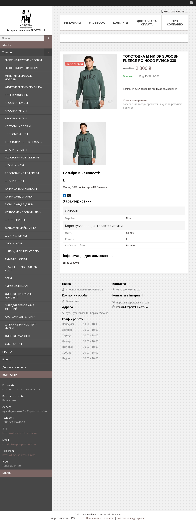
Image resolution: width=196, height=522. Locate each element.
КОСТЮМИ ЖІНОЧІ (16, 134)
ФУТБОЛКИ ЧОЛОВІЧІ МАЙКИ (23, 212)
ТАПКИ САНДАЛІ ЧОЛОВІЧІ (21, 188)
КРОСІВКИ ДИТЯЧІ (16, 118)
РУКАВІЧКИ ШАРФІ (16, 286)
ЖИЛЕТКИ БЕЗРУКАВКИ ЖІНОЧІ (24, 87)
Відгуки (7, 359)
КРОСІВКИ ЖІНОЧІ (16, 110)
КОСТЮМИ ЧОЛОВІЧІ (18, 126)
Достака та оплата (14, 367)
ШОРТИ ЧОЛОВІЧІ (16, 220)
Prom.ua (116, 514)
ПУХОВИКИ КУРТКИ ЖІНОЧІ (22, 68)
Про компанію (175, 22)
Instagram (72, 22)
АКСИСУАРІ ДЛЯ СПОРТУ (20, 316)
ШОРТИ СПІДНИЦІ (16, 235)
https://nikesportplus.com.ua (19, 433)
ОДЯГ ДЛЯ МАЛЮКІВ (17, 336)
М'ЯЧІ (8, 278)
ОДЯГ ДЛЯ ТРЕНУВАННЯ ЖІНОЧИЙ (19, 307)
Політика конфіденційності (131, 518)
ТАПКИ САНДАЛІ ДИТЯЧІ (19, 204)
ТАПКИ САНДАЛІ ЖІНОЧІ (19, 196)
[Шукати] (48, 38)
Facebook (97, 22)
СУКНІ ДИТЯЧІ (13, 344)
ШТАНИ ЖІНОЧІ (14, 165)
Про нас (7, 351)
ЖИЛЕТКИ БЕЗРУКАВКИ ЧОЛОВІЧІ (19, 77)
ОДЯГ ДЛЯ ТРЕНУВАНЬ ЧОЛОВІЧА (18, 295)
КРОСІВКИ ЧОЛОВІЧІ (17, 103)
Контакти (120, 22)
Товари (7, 52)
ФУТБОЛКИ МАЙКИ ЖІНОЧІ (21, 228)
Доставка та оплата (147, 22)
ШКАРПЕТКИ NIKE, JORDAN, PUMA (21, 268)
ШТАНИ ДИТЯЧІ (14, 181)
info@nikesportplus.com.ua (19, 444)
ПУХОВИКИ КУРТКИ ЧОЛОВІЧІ (23, 60)
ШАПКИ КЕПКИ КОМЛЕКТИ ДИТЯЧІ (21, 326)
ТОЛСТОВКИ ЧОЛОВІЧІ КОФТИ (24, 142)
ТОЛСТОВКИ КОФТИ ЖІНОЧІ (22, 157)
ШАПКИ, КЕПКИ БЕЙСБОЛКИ (22, 251)
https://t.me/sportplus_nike (18, 455)
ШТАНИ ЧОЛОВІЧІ (16, 149)
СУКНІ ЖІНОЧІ (13, 243)
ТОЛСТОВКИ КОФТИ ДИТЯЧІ (22, 173)
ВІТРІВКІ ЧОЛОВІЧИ (17, 95)
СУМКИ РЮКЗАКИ (16, 259)
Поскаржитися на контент (100, 518)
